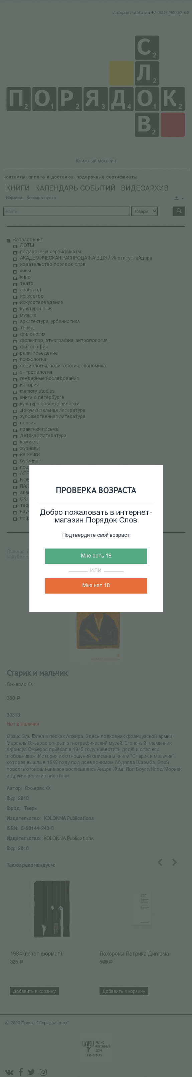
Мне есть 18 (96, 556)
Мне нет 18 (96, 586)
